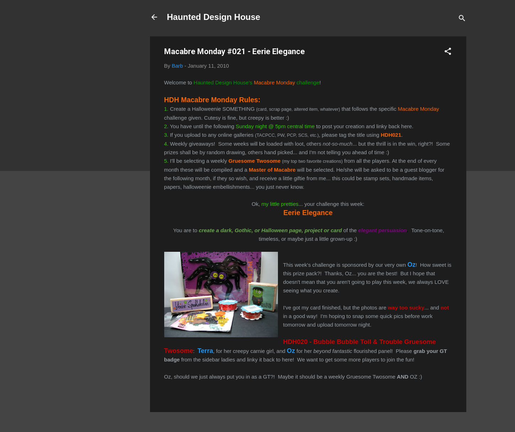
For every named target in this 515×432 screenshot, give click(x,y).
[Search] (462, 19)
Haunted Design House (214, 17)
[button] (448, 52)
